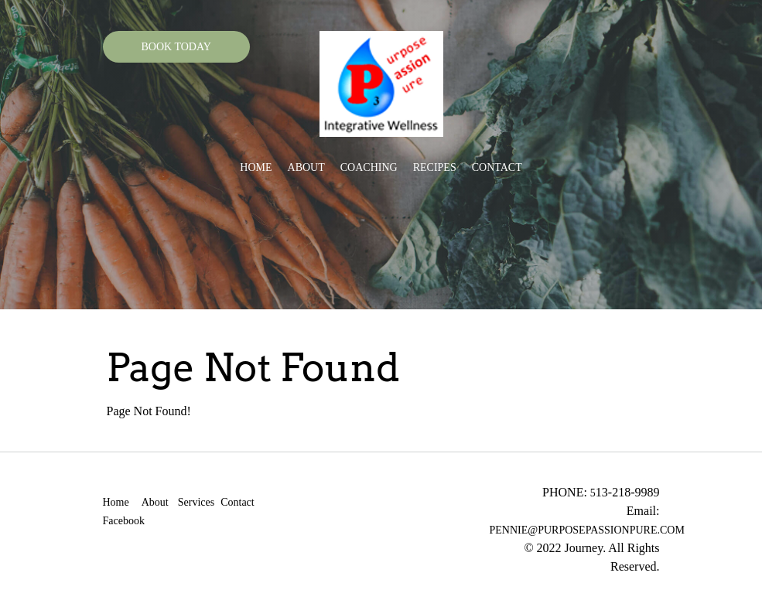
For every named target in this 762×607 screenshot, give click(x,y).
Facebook (124, 521)
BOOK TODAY (176, 47)
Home (256, 167)
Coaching (369, 167)
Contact (497, 167)
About (306, 167)
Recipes (434, 167)
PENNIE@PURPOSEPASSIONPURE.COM (587, 530)
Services (196, 502)
